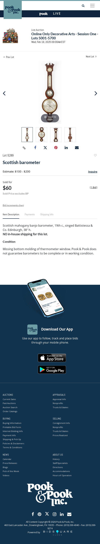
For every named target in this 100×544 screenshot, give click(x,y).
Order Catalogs (10, 411)
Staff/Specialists (60, 463)
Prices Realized (60, 435)
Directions (58, 467)
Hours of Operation (62, 475)
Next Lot (91, 56)
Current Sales (9, 399)
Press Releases (10, 463)
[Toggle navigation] (92, 5)
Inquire (92, 171)
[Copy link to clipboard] (24, 148)
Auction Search (10, 407)
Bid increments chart (13, 205)
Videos (6, 475)
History (56, 459)
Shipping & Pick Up (12, 439)
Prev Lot (9, 57)
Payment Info (9, 435)
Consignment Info (61, 423)
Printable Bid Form (12, 427)
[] (93, 187)
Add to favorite (95, 156)
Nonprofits (58, 403)
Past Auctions (9, 403)
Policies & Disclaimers (13, 443)
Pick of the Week (11, 471)
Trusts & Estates (60, 407)
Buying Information (12, 423)
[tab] (11, 216)
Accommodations (61, 471)
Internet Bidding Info (13, 431)
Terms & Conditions (12, 447)
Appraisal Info (59, 399)
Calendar (7, 459)
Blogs (5, 467)
